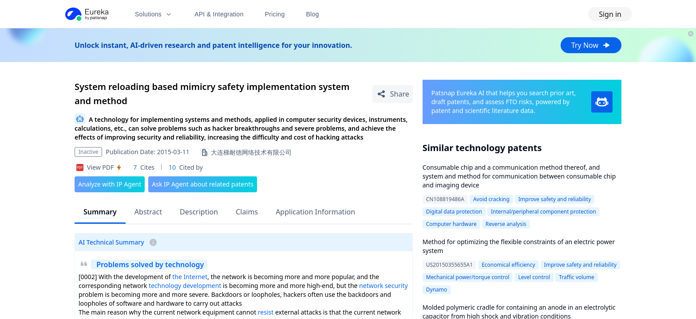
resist (265, 312)
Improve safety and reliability (554, 199)
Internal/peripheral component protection (543, 211)
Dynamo (436, 289)
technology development (185, 285)
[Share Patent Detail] (392, 94)
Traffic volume (576, 277)
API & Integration (219, 14)
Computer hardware (451, 224)
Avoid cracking (491, 199)
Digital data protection (454, 211)
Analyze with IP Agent (109, 184)
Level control (534, 277)
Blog (312, 14)
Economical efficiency (508, 264)
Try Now (591, 45)
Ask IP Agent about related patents (202, 184)
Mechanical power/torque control (468, 277)
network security (383, 285)
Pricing (275, 14)
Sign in (610, 14)
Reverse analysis (506, 224)
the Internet (189, 276)
